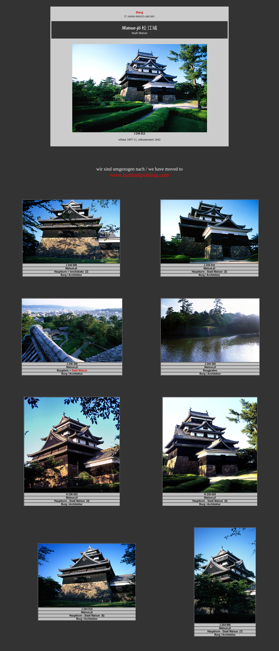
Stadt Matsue (79, 370)
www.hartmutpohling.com (139, 175)
